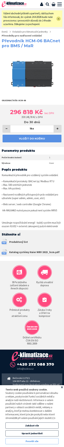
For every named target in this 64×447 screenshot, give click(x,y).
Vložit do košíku (32, 138)
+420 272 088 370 (35, 364)
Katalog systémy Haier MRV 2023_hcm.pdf (34, 252)
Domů (5, 31)
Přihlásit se (42, 4)
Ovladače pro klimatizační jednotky (30, 31)
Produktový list (18, 242)
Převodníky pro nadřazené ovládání (22, 35)
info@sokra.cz (25, 368)
